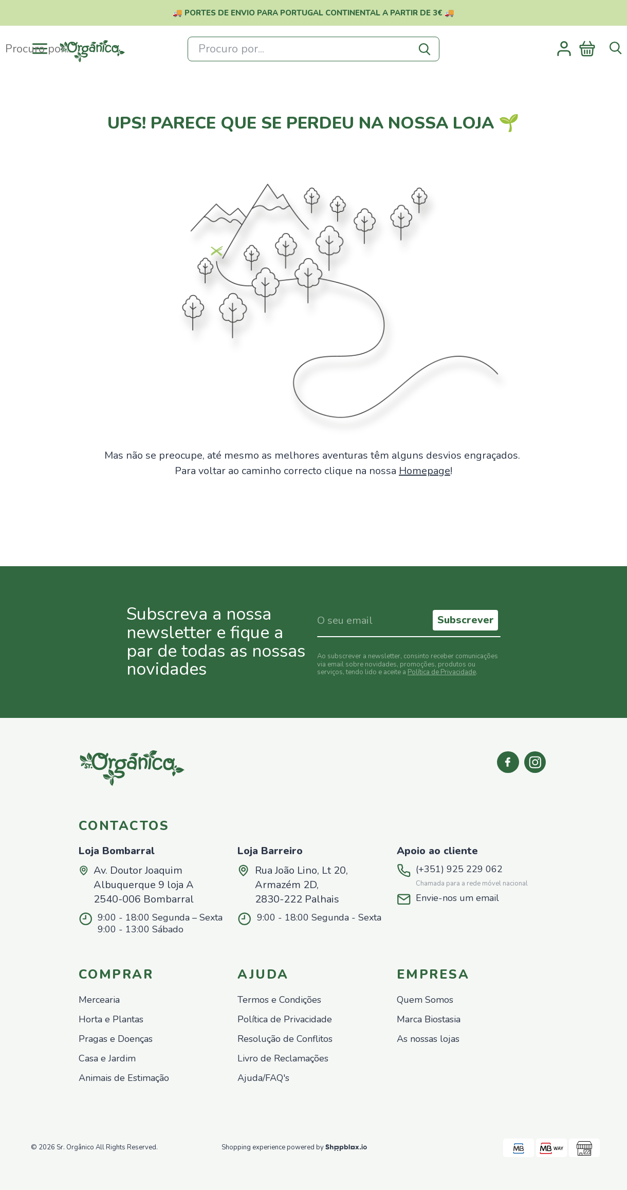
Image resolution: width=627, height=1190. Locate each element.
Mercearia (99, 1000)
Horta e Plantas (111, 1019)
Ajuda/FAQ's (263, 1078)
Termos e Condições (279, 1000)
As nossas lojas (428, 1039)
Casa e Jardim (107, 1059)
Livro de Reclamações (282, 1059)
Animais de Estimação (124, 1078)
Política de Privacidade (442, 672)
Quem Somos (425, 1000)
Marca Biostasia (428, 1019)
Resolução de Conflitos (285, 1039)
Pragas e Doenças (116, 1039)
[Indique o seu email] (373, 620)
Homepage (424, 471)
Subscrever (465, 620)
